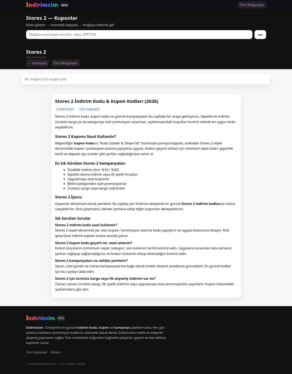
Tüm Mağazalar (252, 5)
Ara (260, 34)
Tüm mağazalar (89, 109)
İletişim (56, 352)
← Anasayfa (37, 63)
